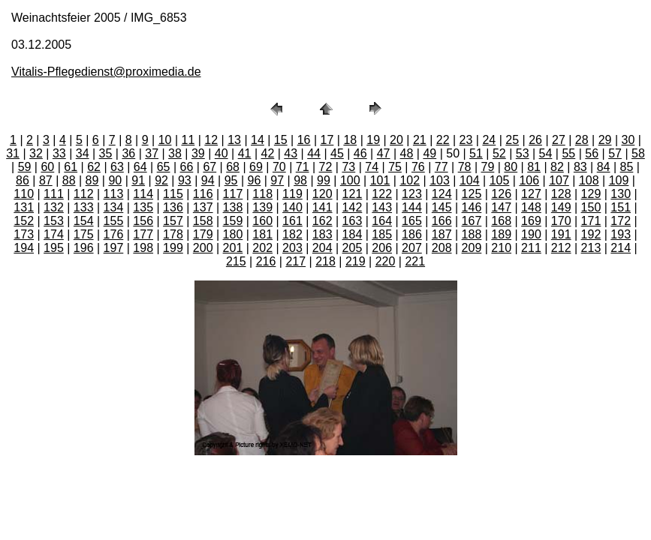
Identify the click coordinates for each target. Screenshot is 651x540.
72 (326, 166)
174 (54, 234)
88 (69, 180)
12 (211, 140)
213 (591, 248)
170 (561, 220)
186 (412, 234)
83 (580, 166)
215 (236, 261)
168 (501, 220)
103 (439, 180)
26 (535, 140)
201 (233, 248)
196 (84, 248)
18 (350, 140)
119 (292, 194)
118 (262, 194)
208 (442, 248)
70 (279, 166)
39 (198, 153)
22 (443, 140)
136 (173, 207)
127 (531, 194)
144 (412, 207)
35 (106, 153)
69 (256, 166)
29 (605, 140)
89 (92, 180)
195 (54, 248)
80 (510, 166)
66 (187, 166)
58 (638, 153)
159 (233, 220)
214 (620, 248)
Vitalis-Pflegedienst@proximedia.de (106, 71)
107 (559, 180)
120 (322, 194)
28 (582, 140)
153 (54, 220)
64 (140, 166)
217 (295, 261)
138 (233, 207)
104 (470, 180)
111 (54, 194)
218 (325, 261)
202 (262, 248)
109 (619, 180)
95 (231, 180)
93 (184, 180)
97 (277, 180)
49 (429, 153)
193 (620, 234)
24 (489, 140)
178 (173, 234)
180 (233, 234)
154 (84, 220)
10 (165, 140)
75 (395, 166)
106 (529, 180)
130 (620, 194)
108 (589, 180)
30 (628, 140)
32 (36, 153)
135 (143, 207)
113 (114, 194)
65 (163, 166)
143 (382, 207)
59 (25, 166)
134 (114, 207)
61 (70, 166)
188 (472, 234)
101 (380, 180)
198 (143, 248)
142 (352, 207)
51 (476, 153)
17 (327, 140)
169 (531, 220)
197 (114, 248)
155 (114, 220)
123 (412, 194)
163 (352, 220)
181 (262, 234)
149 (561, 207)
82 (557, 166)
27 (558, 140)
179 (203, 234)
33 (59, 153)
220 (385, 261)
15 (281, 140)
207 (412, 248)
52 (499, 153)
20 (396, 140)
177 (143, 234)
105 (500, 180)
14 (257, 140)
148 (531, 207)
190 (531, 234)
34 (82, 153)
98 (300, 180)
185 (382, 234)
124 (442, 194)
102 (409, 180)
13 (234, 140)
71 (302, 166)
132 (54, 207)
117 (233, 194)
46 (360, 153)
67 (209, 166)
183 (322, 234)
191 (561, 234)
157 (173, 220)
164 (382, 220)
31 (13, 153)
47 (383, 153)
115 (173, 194)
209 (472, 248)
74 (371, 166)
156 (143, 220)
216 (266, 261)
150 (591, 207)
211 (531, 248)
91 (138, 180)
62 (94, 166)
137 (203, 207)
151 (620, 207)
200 (203, 248)
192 (591, 234)
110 (24, 194)
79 (488, 166)
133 (84, 207)
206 (382, 248)
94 (208, 180)
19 (373, 140)
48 (407, 153)
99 (323, 180)
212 (561, 248)
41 (245, 153)
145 (442, 207)
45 (337, 153)
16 (304, 140)
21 (419, 140)
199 (173, 248)
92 (161, 180)
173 (24, 234)
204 (322, 248)
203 (292, 248)
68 (233, 166)
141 (322, 207)
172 (620, 220)
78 (465, 166)
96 (254, 180)
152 (24, 220)
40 (221, 153)
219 (355, 261)
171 (591, 220)
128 (561, 194)
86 (22, 180)
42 (267, 153)
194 (24, 248)
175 (84, 234)
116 (203, 194)
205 (352, 248)
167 (472, 220)
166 (442, 220)
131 (24, 207)
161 (292, 220)
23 (466, 140)
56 (591, 153)
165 (412, 220)
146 (472, 207)
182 (292, 234)
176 (114, 234)
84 (603, 166)
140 (292, 207)
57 (615, 153)
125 (472, 194)
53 (522, 153)
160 (262, 220)
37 (151, 153)
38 (175, 153)
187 (442, 234)
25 (512, 140)
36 (128, 153)
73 (348, 166)
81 (534, 166)
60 (47, 166)
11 (187, 140)
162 (322, 220)
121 (352, 194)
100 (350, 180)
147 (501, 207)
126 (501, 194)
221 (415, 261)
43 (290, 153)
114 (143, 194)
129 (591, 194)
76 (418, 166)
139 (262, 207)
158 (203, 220)
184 (352, 234)
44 (314, 153)
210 (501, 248)
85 (627, 166)
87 (46, 180)
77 (441, 166)
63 (117, 166)
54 (546, 153)
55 (568, 153)
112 (84, 194)
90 (115, 180)
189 (501, 234)
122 (382, 194)
